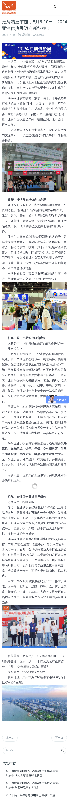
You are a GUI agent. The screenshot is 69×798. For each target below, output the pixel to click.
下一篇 (59, 737)
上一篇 (10, 737)
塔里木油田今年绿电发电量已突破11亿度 (30, 795)
